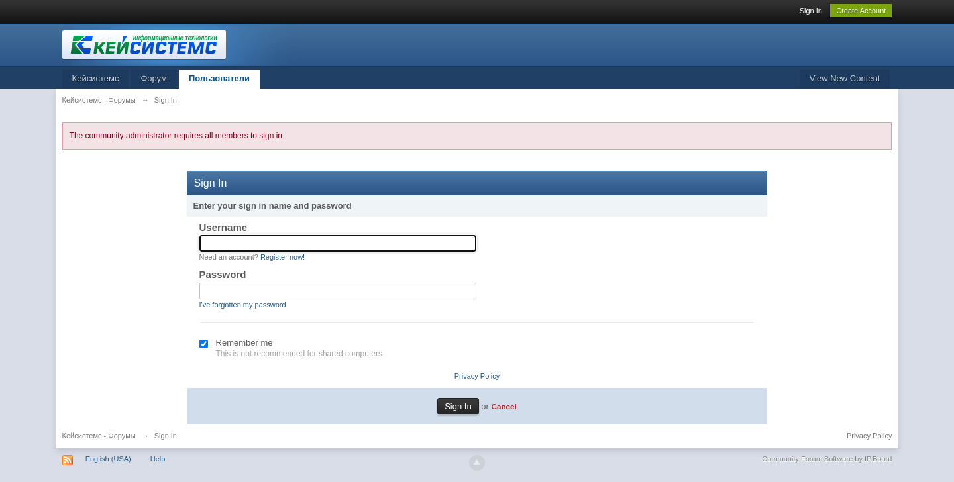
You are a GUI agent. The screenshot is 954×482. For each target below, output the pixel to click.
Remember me (244, 343)
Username (223, 227)
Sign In (811, 11)
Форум (153, 78)
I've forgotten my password (242, 305)
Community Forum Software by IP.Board (827, 459)
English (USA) (108, 459)
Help (158, 459)
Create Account (861, 11)
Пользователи (219, 78)
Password (222, 274)
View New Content (845, 78)
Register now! (282, 257)
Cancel (503, 406)
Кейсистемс (95, 78)
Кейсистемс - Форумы (99, 436)
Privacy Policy (477, 376)
